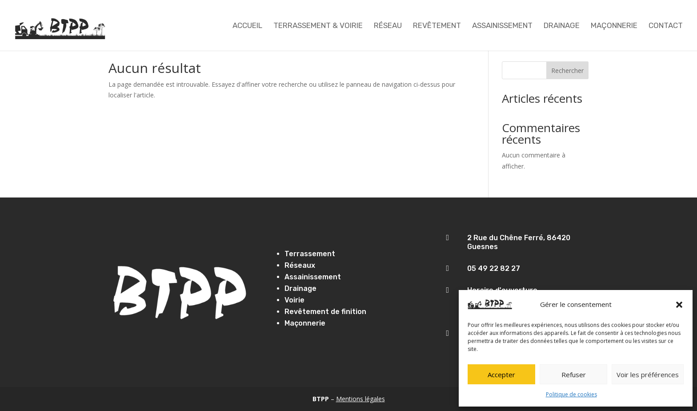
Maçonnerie (614, 26)
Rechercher (567, 70)
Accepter (501, 374)
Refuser (573, 374)
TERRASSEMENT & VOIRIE (318, 26)
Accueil (247, 26)
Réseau (388, 26)
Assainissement (502, 26)
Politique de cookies (571, 394)
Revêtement (437, 26)
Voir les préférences (648, 374)
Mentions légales (360, 399)
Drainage (562, 26)
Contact (666, 26)
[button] (679, 304)
